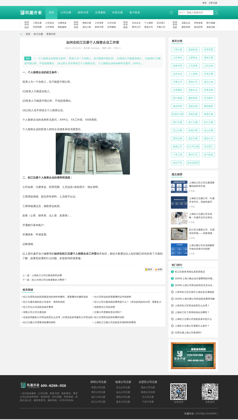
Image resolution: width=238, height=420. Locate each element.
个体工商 (177, 154)
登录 (204, 3)
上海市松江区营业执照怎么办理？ (192, 305)
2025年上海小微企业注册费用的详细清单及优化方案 (195, 278)
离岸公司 (136, 27)
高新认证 (193, 90)
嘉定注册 (193, 138)
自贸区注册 (177, 114)
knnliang (95, 48)
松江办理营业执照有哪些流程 (109, 317)
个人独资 (148, 23)
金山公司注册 (123, 392)
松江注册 (38, 34)
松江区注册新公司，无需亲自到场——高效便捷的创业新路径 (202, 233)
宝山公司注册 (123, 387)
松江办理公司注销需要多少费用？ (49, 279)
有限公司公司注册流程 (34, 312)
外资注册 (117, 12)
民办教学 (208, 98)
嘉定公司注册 (123, 401)
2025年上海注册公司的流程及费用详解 (195, 298)
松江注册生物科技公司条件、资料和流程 (44, 302)
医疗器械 (210, 23)
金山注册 (208, 130)
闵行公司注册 (98, 392)
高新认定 (186, 23)
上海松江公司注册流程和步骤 (47, 275)
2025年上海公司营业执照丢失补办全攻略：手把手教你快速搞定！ (195, 285)
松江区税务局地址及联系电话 (190, 271)
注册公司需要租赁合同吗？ (108, 312)
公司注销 (111, 23)
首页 (51, 12)
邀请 (150, 269)
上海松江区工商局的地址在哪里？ (192, 312)
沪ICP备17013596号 (206, 413)
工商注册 (37, 23)
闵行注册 (177, 122)
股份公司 (208, 138)
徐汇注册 (193, 122)
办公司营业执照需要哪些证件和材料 (112, 296)
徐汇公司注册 (98, 397)
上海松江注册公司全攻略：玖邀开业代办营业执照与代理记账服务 (202, 217)
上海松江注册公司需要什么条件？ (192, 325)
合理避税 (100, 12)
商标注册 (86, 23)
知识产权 (177, 162)
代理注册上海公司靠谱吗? (188, 332)
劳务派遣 (198, 23)
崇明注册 (193, 114)
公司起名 (49, 23)
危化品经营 (193, 162)
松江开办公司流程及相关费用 (38, 307)
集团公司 (177, 146)
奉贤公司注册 (98, 387)
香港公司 (148, 27)
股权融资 (62, 27)
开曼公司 (161, 27)
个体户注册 (148, 401)
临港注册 (193, 130)
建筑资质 (186, 27)
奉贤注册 (208, 114)
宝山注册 (177, 130)
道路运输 (210, 27)
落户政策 (134, 12)
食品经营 (198, 27)
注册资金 (62, 23)
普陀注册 (177, 138)
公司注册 (66, 12)
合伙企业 (136, 23)
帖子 (181, 12)
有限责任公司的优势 (104, 307)
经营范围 (37, 27)
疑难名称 (193, 49)
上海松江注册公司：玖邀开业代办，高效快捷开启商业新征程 (202, 202)
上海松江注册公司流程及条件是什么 (193, 319)
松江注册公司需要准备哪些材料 (39, 322)
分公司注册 (193, 146)
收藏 (160, 269)
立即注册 (213, 3)
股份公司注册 (148, 387)
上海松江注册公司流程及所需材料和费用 (115, 322)
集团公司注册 (148, 392)
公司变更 (99, 23)
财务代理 (83, 12)
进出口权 (86, 27)
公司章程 (49, 27)
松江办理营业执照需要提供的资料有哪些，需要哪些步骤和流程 (55, 296)
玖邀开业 (189, 413)
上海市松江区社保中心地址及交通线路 (194, 292)
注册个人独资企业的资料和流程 (51, 177)
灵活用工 (161, 23)
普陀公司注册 (123, 397)
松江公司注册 (98, 401)
